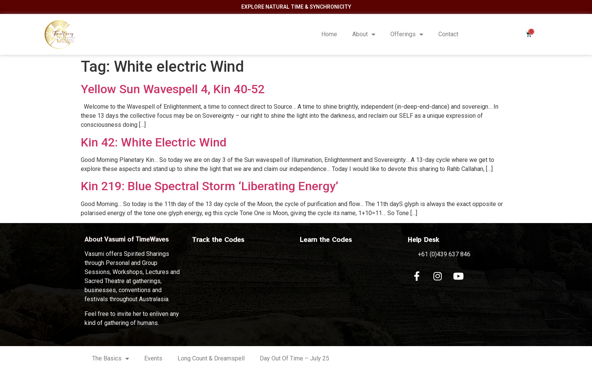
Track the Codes (218, 239)
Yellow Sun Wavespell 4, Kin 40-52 (173, 89)
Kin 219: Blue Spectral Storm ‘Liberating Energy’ (209, 186)
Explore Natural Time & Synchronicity (296, 7)
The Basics (110, 358)
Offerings (406, 34)
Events (153, 358)
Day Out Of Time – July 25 (294, 358)
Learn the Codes (326, 239)
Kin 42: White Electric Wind (154, 142)
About (363, 34)
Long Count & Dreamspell (211, 358)
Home (329, 34)
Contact (448, 34)
